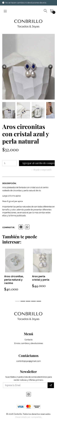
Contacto (29, 340)
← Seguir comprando (41, 169)
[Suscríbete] (51, 385)
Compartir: (8, 227)
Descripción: (9, 183)
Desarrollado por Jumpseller (28, 417)
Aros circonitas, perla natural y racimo (14, 280)
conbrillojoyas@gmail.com (28, 361)
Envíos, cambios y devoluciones (28, 343)
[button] (4, 66)
